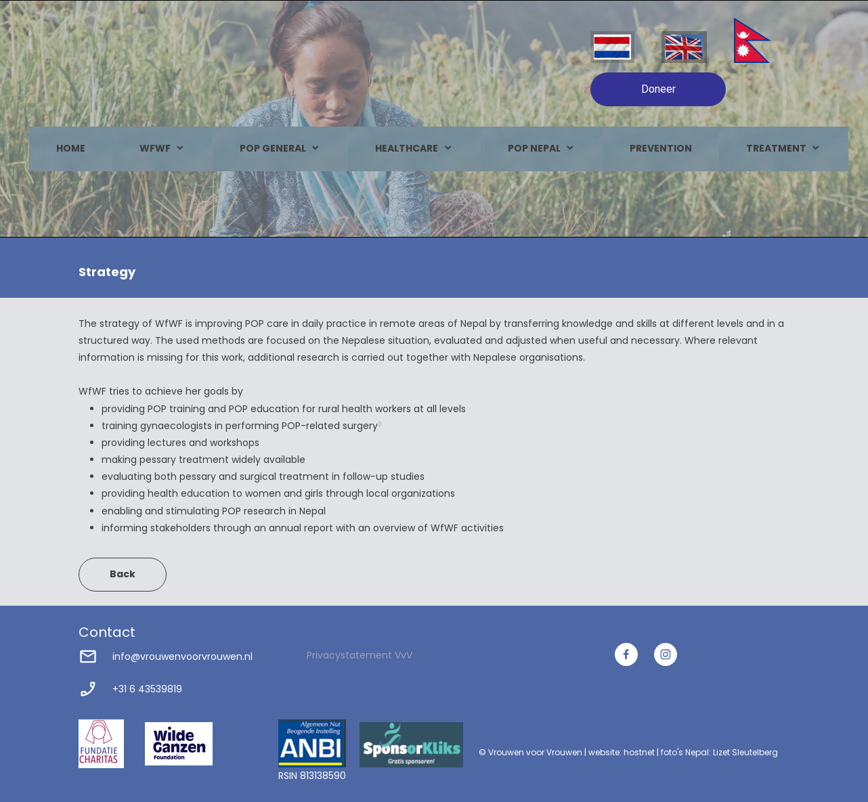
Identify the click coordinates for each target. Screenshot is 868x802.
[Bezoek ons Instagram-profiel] (665, 654)
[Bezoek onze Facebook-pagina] (626, 654)
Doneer (658, 89)
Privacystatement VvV (359, 655)
